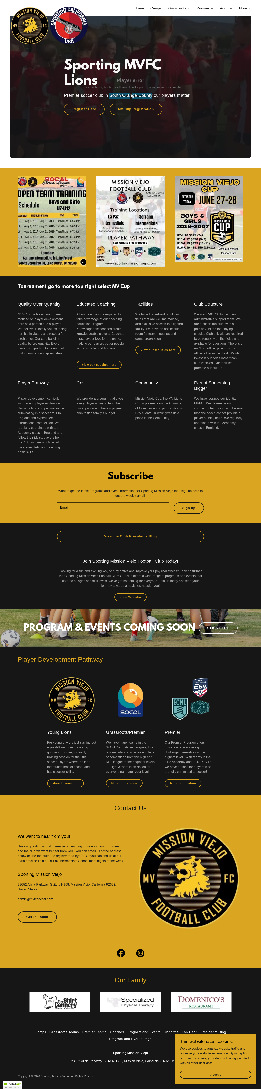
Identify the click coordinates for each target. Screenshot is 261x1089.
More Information (65, 783)
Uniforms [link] (171, 1032)
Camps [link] (156, 8)
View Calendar (130, 597)
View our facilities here (158, 350)
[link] (50, 7)
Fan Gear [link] (189, 1032)
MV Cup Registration (136, 109)
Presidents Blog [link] (213, 1032)
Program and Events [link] (144, 1032)
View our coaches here (99, 364)
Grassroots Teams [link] (64, 1032)
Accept (215, 1074)
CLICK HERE (218, 628)
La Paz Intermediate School (68, 861)
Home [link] (139, 8)
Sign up (188, 508)
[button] (179, 8)
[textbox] (113, 508)
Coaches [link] (117, 1032)
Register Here (84, 109)
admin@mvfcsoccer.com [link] (35, 899)
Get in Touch (37, 917)
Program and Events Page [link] (130, 1039)
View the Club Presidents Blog (130, 536)
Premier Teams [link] (94, 1032)
